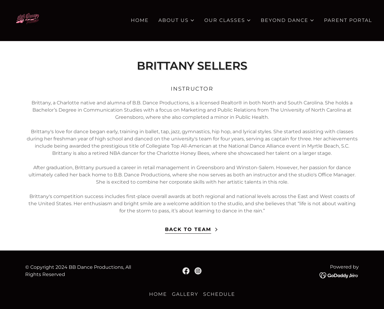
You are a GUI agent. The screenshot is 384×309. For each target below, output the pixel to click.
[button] (176, 20)
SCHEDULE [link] (219, 294)
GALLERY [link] (185, 294)
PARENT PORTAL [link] (348, 20)
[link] (27, 20)
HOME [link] (140, 20)
